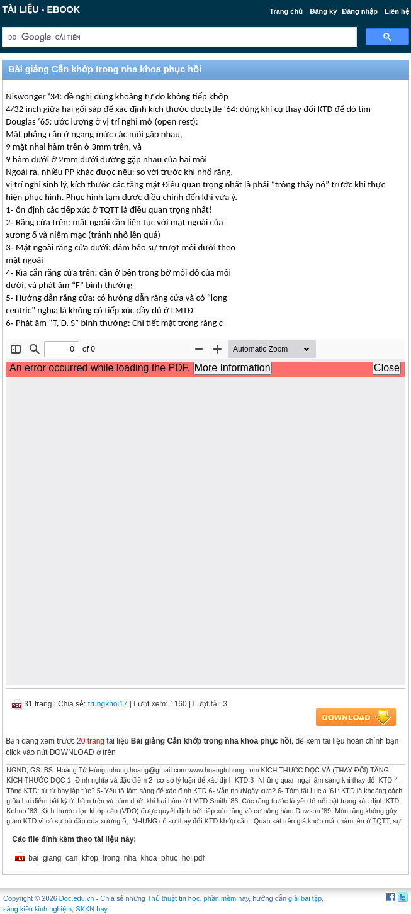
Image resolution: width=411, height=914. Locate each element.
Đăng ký (323, 11)
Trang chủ (286, 11)
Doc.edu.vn (76, 898)
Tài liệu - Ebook (41, 9)
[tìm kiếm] (177, 37)
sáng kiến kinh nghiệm (37, 909)
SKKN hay (92, 909)
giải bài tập (305, 898)
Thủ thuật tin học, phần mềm (191, 898)
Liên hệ (396, 11)
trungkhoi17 (108, 703)
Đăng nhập (360, 11)
